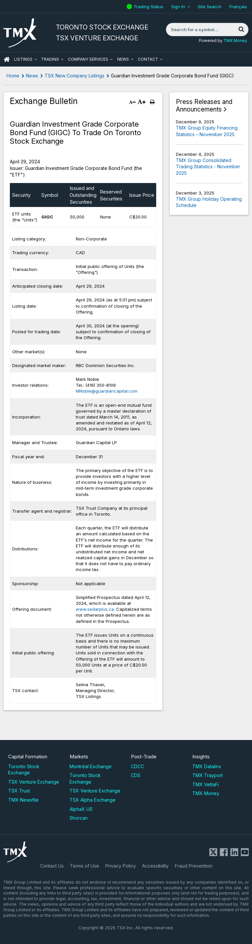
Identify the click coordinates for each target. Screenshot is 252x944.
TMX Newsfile (23, 800)
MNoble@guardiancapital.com (106, 391)
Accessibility (155, 866)
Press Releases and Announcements (204, 105)
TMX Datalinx (206, 766)
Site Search (209, 6)
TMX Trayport (207, 775)
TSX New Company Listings (74, 75)
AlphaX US (81, 809)
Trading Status (149, 6)
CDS (135, 775)
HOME (6, 59)
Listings (23, 59)
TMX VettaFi (205, 784)
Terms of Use (84, 866)
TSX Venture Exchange (33, 782)
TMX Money (235, 40)
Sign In (178, 6)
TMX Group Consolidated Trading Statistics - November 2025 (208, 166)
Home (13, 75)
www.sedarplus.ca (95, 609)
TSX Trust (19, 790)
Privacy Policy (120, 866)
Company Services (88, 59)
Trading (50, 59)
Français (238, 6)
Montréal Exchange (91, 766)
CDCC (137, 766)
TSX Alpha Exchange (93, 800)
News (123, 59)
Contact (148, 59)
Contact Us (52, 866)
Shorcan (79, 818)
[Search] (241, 29)
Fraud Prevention (193, 866)
